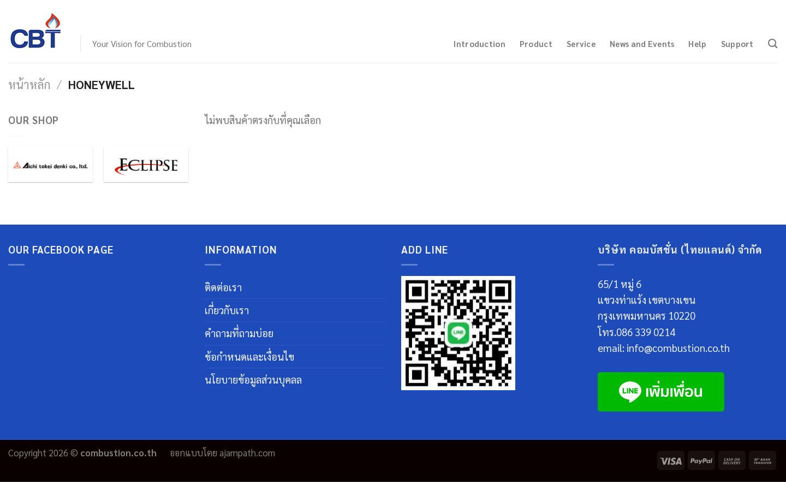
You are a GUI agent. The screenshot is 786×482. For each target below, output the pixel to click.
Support (737, 43)
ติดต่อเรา (223, 286)
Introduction (479, 43)
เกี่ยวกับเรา (227, 309)
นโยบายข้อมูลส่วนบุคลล (253, 379)
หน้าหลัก (29, 84)
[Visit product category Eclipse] (146, 164)
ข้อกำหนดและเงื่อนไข (249, 356)
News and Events (642, 43)
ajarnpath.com (247, 452)
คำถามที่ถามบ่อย (239, 332)
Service (581, 43)
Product (536, 43)
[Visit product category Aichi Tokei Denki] (50, 164)
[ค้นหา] (773, 43)
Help (697, 43)
